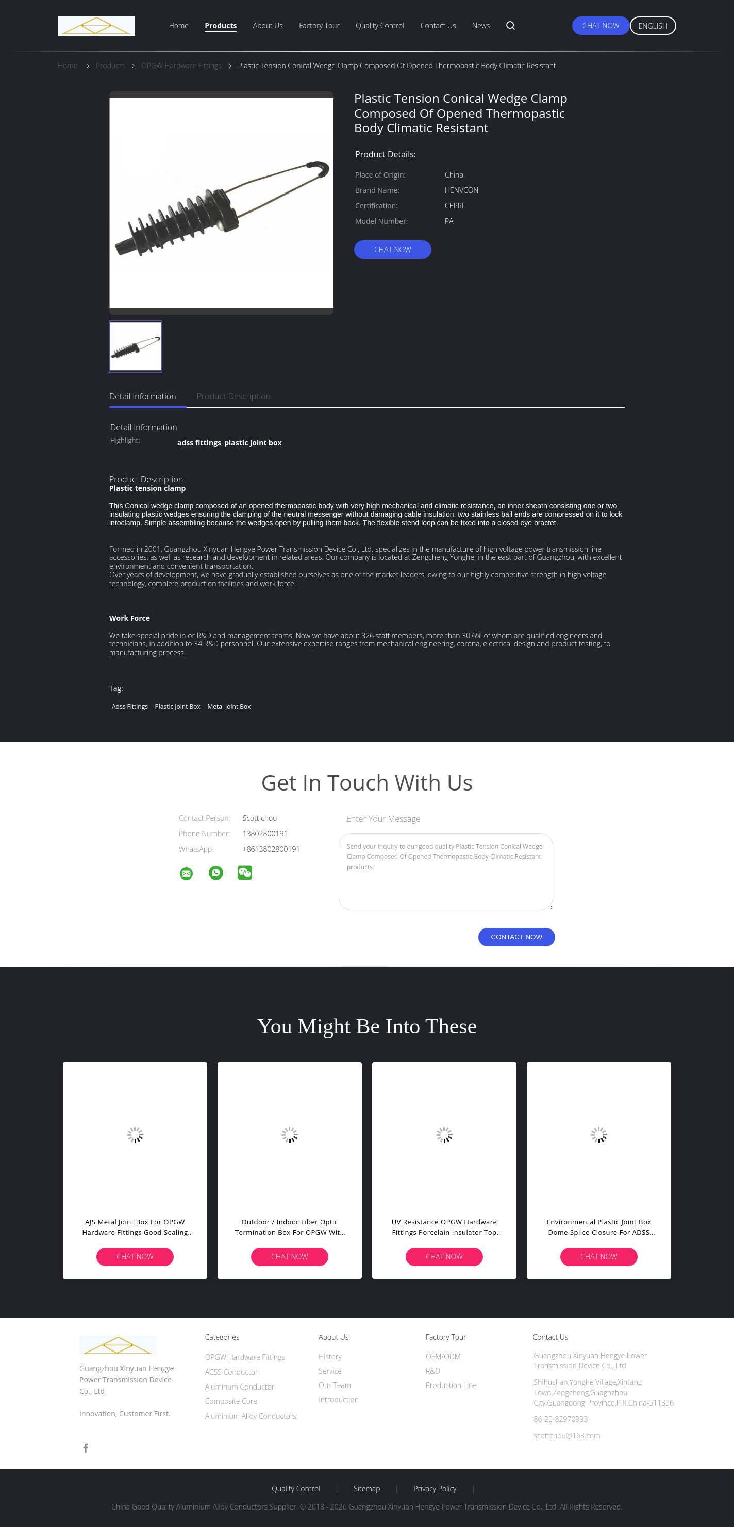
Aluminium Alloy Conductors (250, 1416)
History (330, 1356)
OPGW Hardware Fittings (245, 1357)
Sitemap (367, 1489)
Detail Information (142, 396)
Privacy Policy (434, 1489)
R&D (433, 1371)
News (481, 25)
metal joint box (229, 706)
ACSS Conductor (231, 1372)
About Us (268, 25)
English (653, 26)
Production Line (451, 1385)
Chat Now (600, 25)
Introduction (339, 1400)
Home (179, 25)
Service (330, 1371)
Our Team (335, 1385)
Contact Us (438, 25)
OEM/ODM (443, 1356)
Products (221, 25)
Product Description (234, 396)
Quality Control (380, 25)
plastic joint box (178, 706)
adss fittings (130, 706)
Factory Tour (319, 25)
